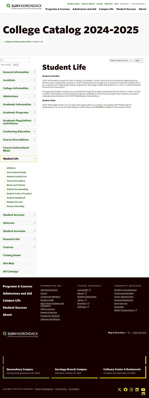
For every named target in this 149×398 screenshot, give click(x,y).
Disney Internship (15, 206)
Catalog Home (12, 255)
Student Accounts (14, 231)
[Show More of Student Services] (36, 212)
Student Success (126, 9)
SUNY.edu (81, 307)
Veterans (9, 223)
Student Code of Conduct (19, 193)
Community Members (50, 297)
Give (116, 4)
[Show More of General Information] (36, 69)
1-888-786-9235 (139, 333)
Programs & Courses (58, 9)
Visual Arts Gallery (16, 181)
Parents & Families (48, 312)
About (7, 314)
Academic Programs (15, 112)
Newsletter (119, 307)
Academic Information (17, 104)
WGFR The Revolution (124, 310)
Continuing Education (16, 131)
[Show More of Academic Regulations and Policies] (36, 118)
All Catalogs (10, 271)
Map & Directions (116, 333)
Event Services (120, 303)
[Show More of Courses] (36, 244)
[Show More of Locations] (36, 77)
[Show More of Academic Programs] (36, 110)
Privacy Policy (61, 389)
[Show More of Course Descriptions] (36, 137)
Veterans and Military (50, 319)
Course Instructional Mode (16, 149)
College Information (15, 88)
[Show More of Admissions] (36, 93)
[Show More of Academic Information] (36, 102)
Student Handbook (16, 198)
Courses (8, 247)
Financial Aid (11, 239)
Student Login (73, 4)
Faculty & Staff (46, 300)
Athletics (109, 4)
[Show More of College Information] (36, 85)
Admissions (10, 96)
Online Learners (47, 309)
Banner (80, 293)
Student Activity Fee (17, 176)
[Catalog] (121, 61)
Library (80, 300)
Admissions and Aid (84, 9)
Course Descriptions (16, 139)
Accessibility (74, 389)
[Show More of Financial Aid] (36, 236)
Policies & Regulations (44, 389)
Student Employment (86, 297)
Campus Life (106, 9)
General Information (16, 72)
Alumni (43, 293)
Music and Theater (16, 185)
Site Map (8, 263)
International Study (16, 172)
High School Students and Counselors (52, 304)
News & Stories (88, 4)
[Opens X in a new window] (119, 389)
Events (100, 4)
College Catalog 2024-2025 (18, 42)
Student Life (10, 158)
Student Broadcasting (17, 189)
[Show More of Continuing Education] (36, 129)
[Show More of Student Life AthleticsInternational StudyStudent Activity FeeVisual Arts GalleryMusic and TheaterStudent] (36, 156)
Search (15, 65)
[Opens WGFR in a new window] (143, 393)
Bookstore (82, 303)
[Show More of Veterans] (36, 220)
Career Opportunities (123, 297)
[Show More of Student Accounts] (36, 228)
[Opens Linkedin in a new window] (137, 389)
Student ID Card (14, 202)
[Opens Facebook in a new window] (125, 389)
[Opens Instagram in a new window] (131, 389)
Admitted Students (48, 290)
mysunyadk (82, 290)
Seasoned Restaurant (123, 300)
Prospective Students (50, 316)
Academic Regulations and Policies (17, 122)
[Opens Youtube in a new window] (143, 389)
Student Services (13, 214)
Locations (9, 80)
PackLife (100, 107)
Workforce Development (125, 290)
